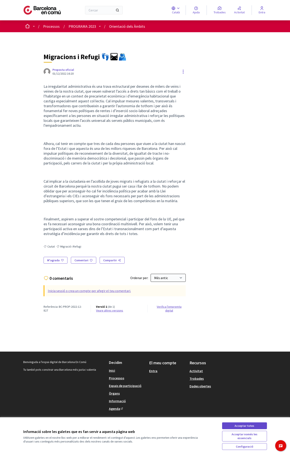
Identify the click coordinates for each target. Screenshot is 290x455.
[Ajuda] (196, 10)
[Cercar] (104, 10)
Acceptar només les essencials (244, 436)
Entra (153, 371)
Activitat (196, 371)
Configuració (244, 446)
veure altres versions (109, 310)
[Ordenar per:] (168, 278)
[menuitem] (127, 370)
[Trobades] (219, 10)
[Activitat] (239, 10)
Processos (51, 26)
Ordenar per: (139, 278)
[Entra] (262, 10)
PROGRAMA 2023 (82, 26)
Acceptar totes (244, 426)
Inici (112, 370)
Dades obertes (200, 386)
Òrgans (114, 393)
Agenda (116, 408)
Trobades (197, 378)
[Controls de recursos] (183, 71)
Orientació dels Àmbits (127, 26)
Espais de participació (125, 386)
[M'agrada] (55, 260)
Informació (117, 401)
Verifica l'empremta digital (169, 308)
